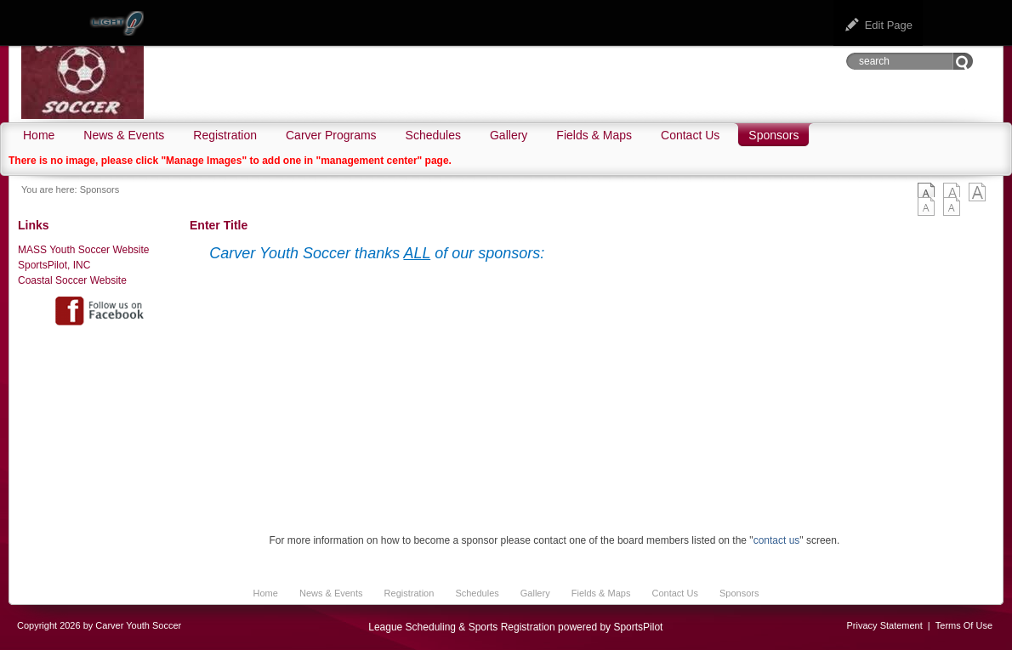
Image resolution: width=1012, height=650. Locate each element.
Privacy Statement (885, 625)
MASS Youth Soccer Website (84, 250)
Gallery (535, 593)
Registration (409, 593)
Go (963, 61)
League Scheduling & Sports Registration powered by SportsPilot (515, 627)
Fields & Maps (601, 593)
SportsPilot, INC (54, 265)
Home (265, 593)
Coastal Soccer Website (72, 280)
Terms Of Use (963, 625)
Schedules (476, 593)
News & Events (331, 593)
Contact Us (674, 593)
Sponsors (99, 189)
